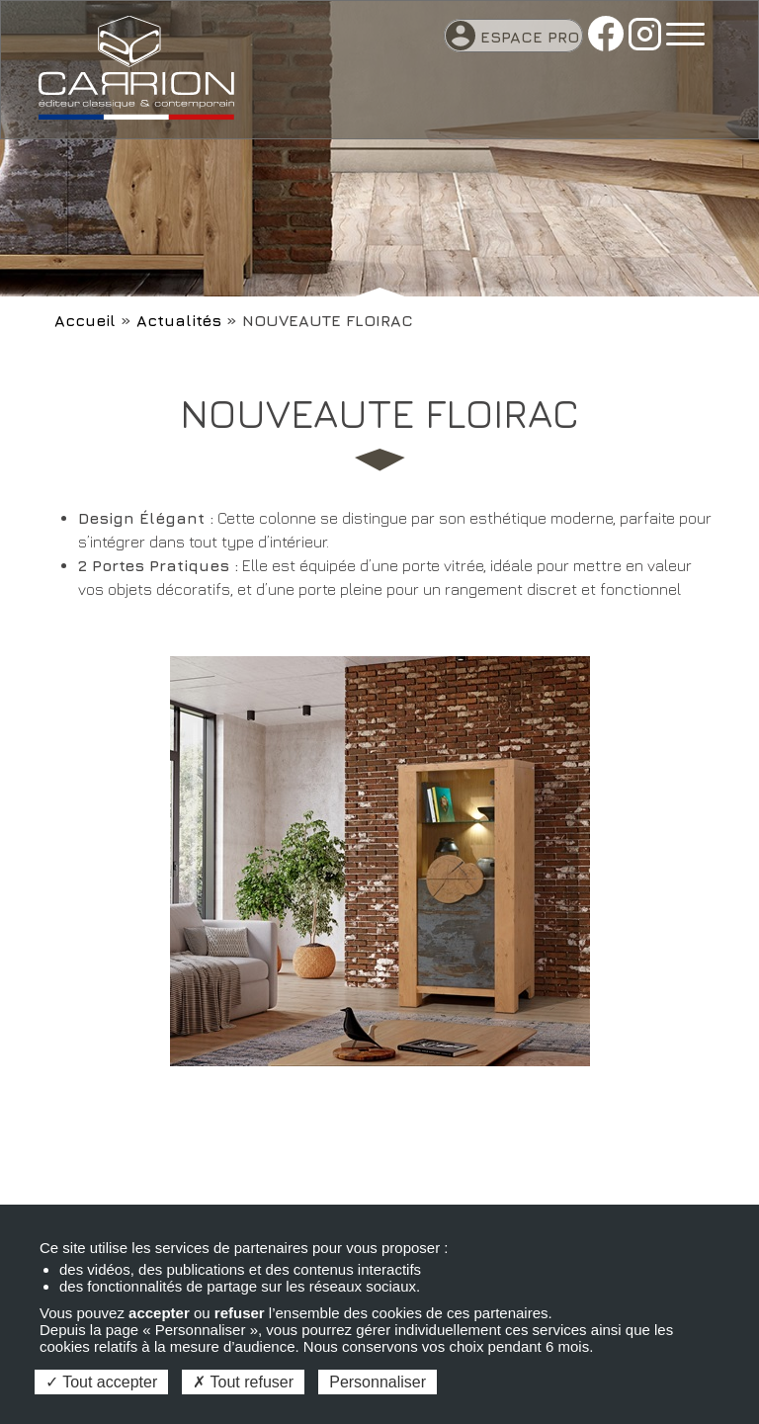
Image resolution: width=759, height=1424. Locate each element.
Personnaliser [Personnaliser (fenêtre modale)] (377, 1382)
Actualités (178, 320)
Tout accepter (101, 1382)
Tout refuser (243, 1382)
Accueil (85, 320)
